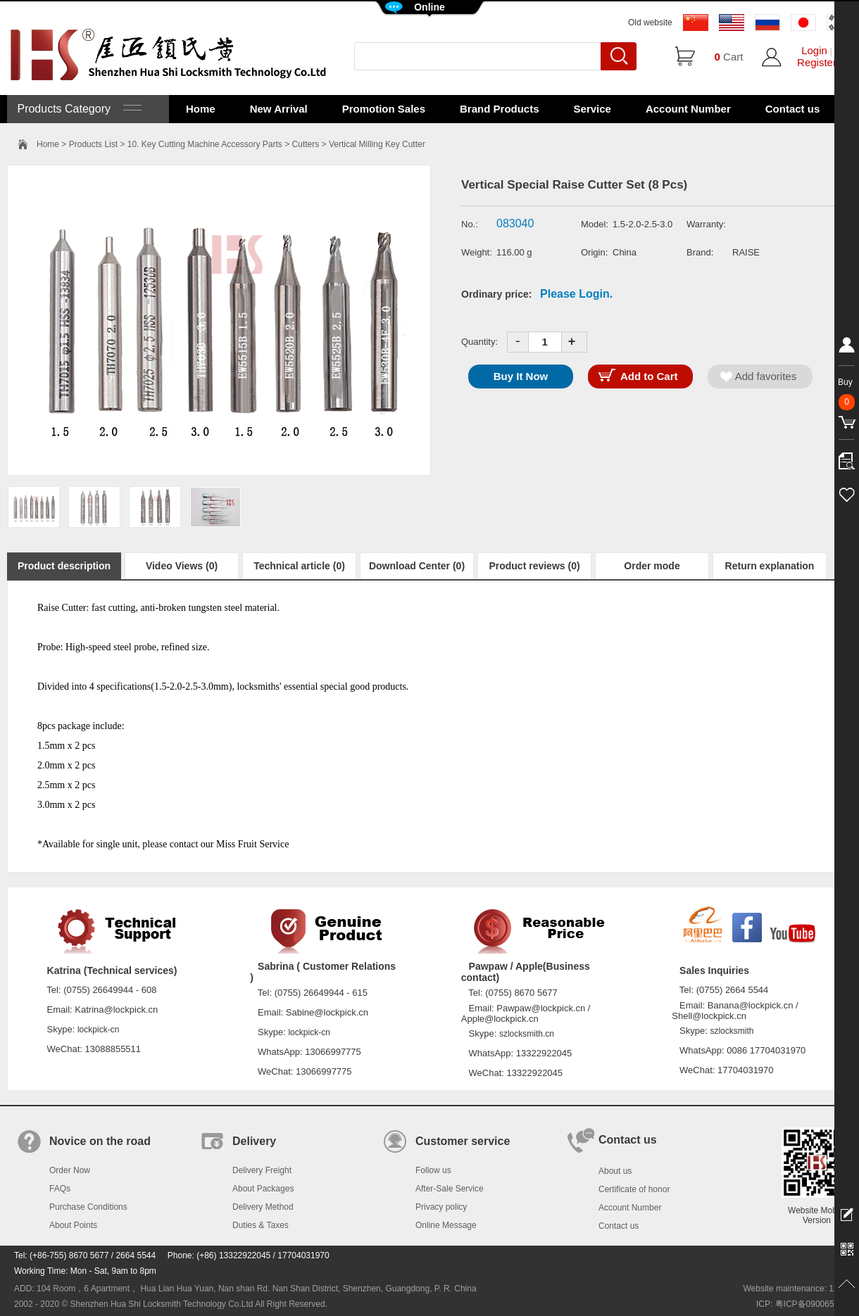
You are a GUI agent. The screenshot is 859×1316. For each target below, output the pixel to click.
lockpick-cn (98, 1030)
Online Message (446, 1225)
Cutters (306, 144)
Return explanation (770, 565)
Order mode (651, 565)
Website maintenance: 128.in (797, 1288)
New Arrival (279, 109)
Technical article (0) (299, 565)
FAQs (59, 1189)
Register (816, 62)
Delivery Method (263, 1207)
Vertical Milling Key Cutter (377, 144)
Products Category (78, 109)
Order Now (69, 1170)
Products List (93, 144)
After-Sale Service (449, 1189)
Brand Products (499, 109)
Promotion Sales (383, 109)
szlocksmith (731, 1031)
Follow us (433, 1170)
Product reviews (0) (534, 565)
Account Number (688, 109)
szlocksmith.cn (526, 1034)
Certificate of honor (634, 1189)
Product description (64, 565)
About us (615, 1171)
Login (814, 50)
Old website (650, 22)
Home (200, 109)
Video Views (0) (182, 565)
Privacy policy (441, 1207)
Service (592, 109)
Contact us (792, 109)
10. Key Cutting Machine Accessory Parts (204, 144)
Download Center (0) (417, 565)
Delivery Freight (261, 1170)
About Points (73, 1225)
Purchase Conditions (88, 1207)
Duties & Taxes (260, 1225)
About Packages (263, 1189)
